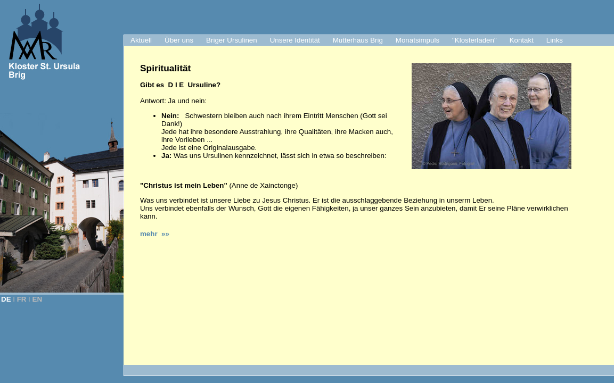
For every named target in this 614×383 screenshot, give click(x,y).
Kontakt (522, 40)
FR (22, 299)
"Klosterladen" (474, 40)
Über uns (179, 40)
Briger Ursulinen (231, 40)
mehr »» (154, 234)
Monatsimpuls (417, 40)
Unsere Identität (295, 40)
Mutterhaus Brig (358, 40)
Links (554, 40)
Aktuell (141, 40)
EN (37, 299)
